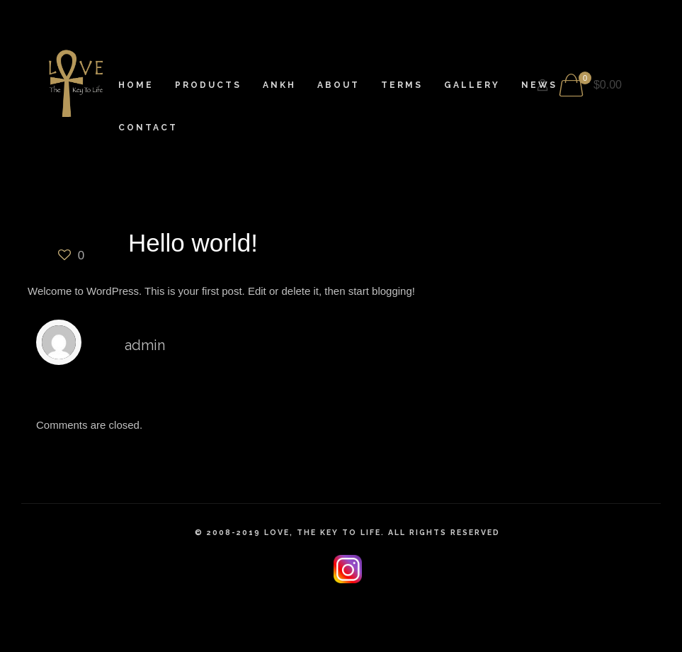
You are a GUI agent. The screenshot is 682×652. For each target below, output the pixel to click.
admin (145, 345)
